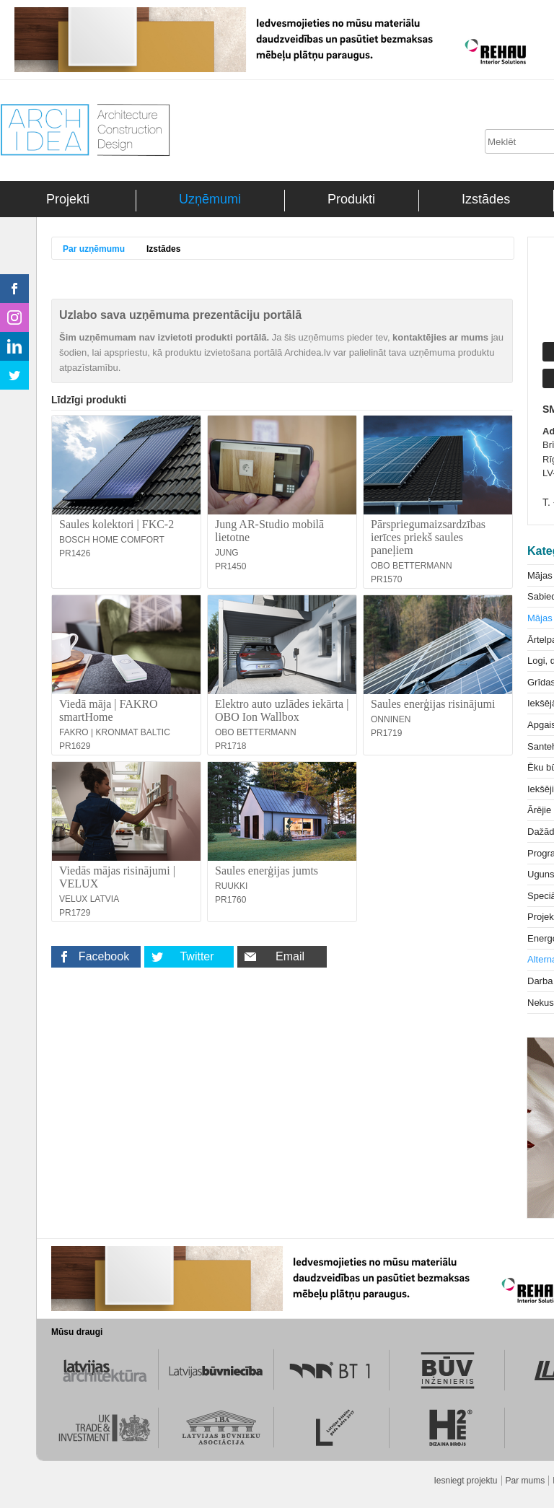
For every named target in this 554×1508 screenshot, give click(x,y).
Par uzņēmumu (94, 249)
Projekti (67, 199)
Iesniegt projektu (465, 1481)
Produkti (351, 199)
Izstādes (486, 199)
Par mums (525, 1481)
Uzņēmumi (210, 199)
